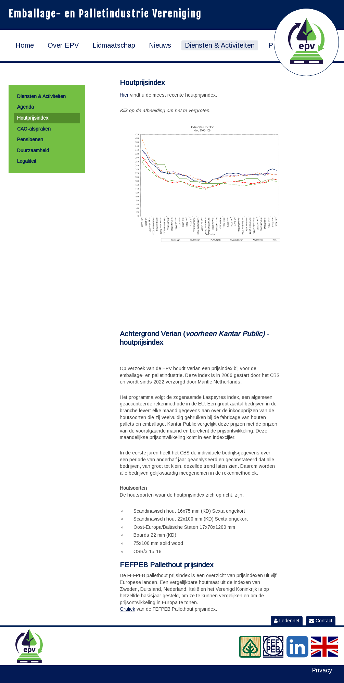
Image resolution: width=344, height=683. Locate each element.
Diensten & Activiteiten (220, 45)
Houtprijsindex (32, 118)
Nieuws (160, 45)
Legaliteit (26, 161)
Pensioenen (30, 139)
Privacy (322, 670)
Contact (320, 620)
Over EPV (63, 45)
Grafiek (127, 609)
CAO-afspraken (34, 129)
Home (24, 45)
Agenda (25, 107)
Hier (124, 95)
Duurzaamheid (33, 150)
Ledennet (287, 620)
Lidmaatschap (113, 45)
